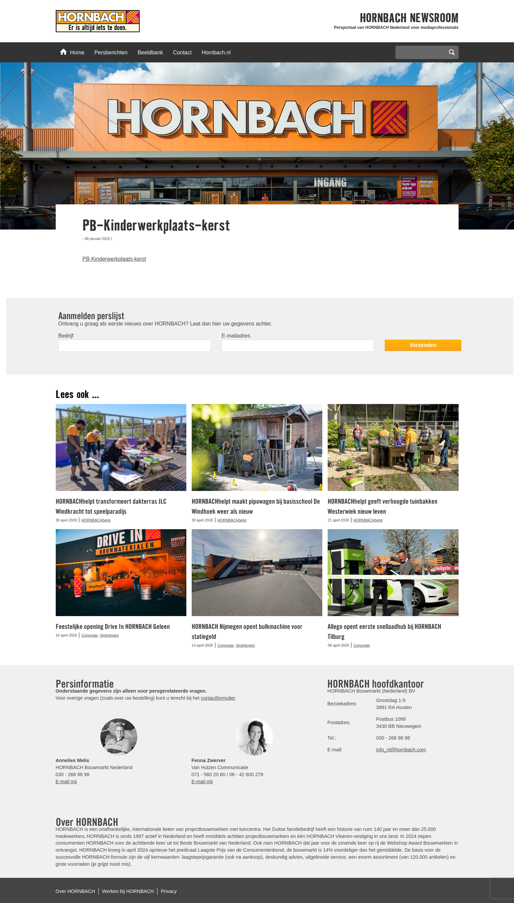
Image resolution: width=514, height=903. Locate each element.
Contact (182, 52)
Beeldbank (150, 52)
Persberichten (111, 52)
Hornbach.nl (216, 52)
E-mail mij (66, 781)
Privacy (169, 891)
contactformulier (218, 698)
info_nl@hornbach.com (401, 749)
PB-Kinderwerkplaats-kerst (114, 259)
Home (72, 52)
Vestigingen (109, 635)
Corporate (89, 635)
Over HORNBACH (75, 891)
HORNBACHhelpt (95, 520)
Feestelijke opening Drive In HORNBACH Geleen (113, 626)
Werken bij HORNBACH (128, 891)
